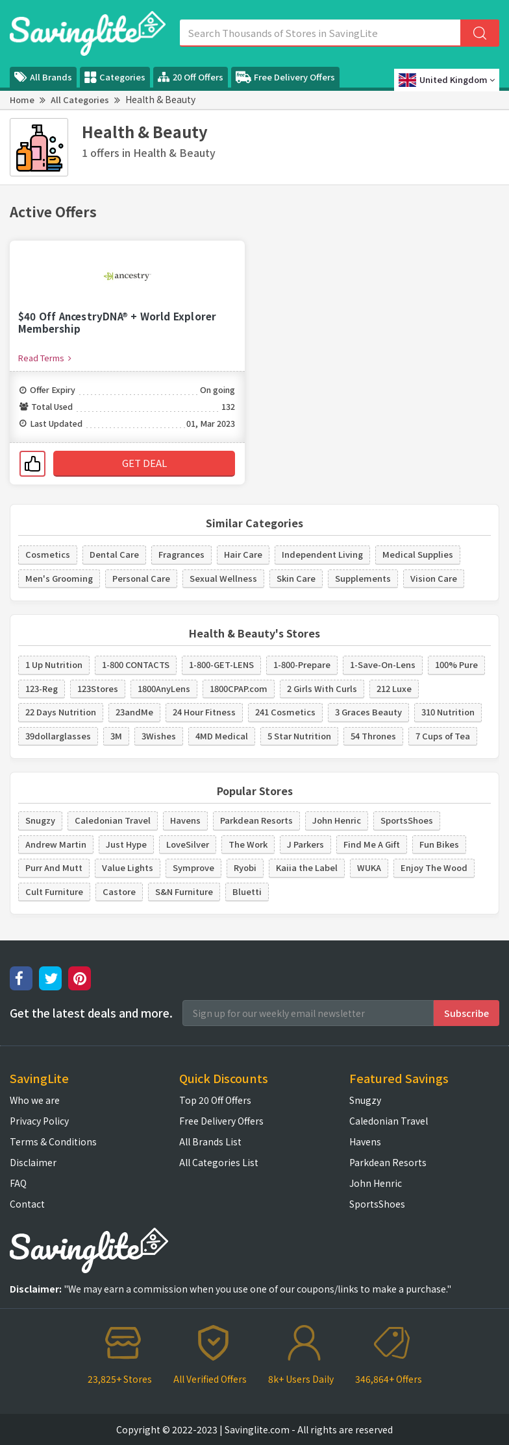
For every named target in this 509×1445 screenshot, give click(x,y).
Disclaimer (33, 1162)
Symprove (193, 867)
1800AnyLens (164, 688)
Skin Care (296, 578)
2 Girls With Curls (322, 688)
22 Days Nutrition (60, 712)
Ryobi (245, 867)
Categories (114, 77)
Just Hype (126, 844)
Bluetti (247, 891)
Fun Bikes (439, 844)
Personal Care (141, 578)
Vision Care (433, 578)
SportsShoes (406, 820)
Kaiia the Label (307, 867)
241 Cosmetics (285, 712)
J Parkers (305, 844)
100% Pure (456, 664)
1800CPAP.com (238, 688)
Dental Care (114, 554)
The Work (248, 844)
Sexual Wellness (223, 578)
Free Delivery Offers (285, 77)
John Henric (336, 820)
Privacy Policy (39, 1120)
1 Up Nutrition (53, 664)
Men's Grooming (59, 578)
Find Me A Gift (371, 844)
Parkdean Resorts (256, 820)
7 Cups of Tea (443, 736)
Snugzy (40, 820)
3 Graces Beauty (368, 712)
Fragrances (181, 554)
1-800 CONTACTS (135, 664)
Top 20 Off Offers (215, 1099)
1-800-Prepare (301, 664)
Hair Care (243, 554)
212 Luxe (394, 688)
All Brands (43, 77)
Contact (27, 1203)
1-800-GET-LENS (221, 664)
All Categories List (218, 1162)
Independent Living (322, 554)
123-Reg (41, 688)
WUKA (369, 867)
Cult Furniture (54, 891)
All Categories (80, 99)
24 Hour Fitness (204, 712)
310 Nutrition (448, 712)
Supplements (363, 578)
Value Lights (127, 867)
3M (116, 736)
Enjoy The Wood (434, 867)
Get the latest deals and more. (91, 1013)
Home (22, 99)
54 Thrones (373, 736)
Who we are (35, 1099)
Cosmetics (47, 554)
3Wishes (159, 736)
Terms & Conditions (53, 1141)
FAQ (18, 1182)
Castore (119, 891)
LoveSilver (187, 844)
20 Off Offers (190, 77)
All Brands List (210, 1141)
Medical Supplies (417, 554)
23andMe (134, 712)
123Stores (97, 688)
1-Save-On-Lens (383, 664)
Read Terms (44, 358)
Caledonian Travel (113, 820)
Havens (185, 820)
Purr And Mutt (53, 867)
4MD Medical (221, 736)
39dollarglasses (58, 736)
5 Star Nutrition (299, 736)
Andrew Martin (55, 844)
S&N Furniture (184, 891)
